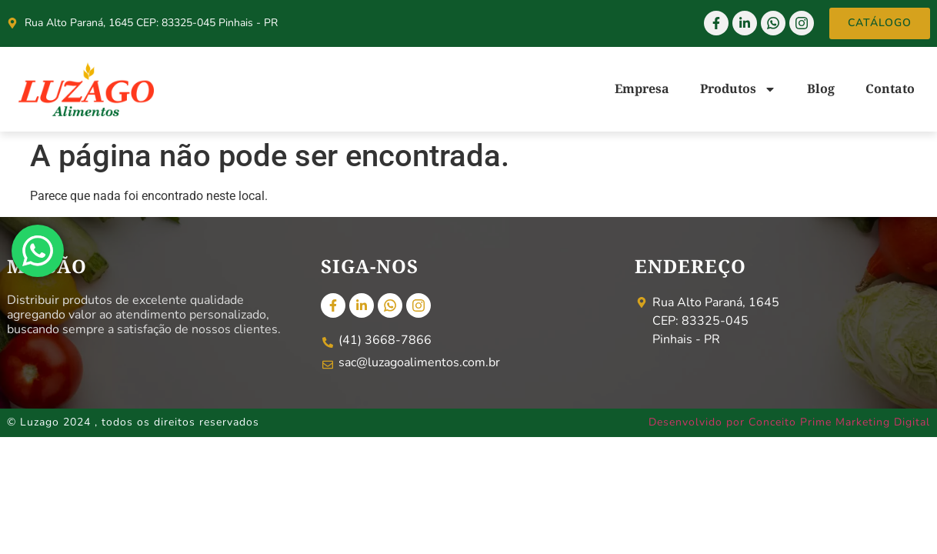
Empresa (642, 88)
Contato (890, 88)
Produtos (738, 89)
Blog (821, 88)
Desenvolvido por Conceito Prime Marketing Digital (789, 422)
